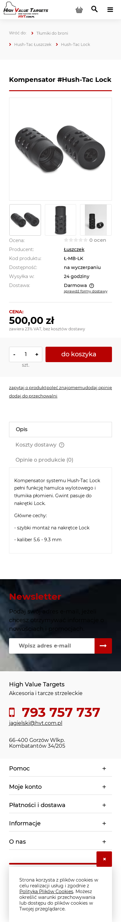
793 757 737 (59, 712)
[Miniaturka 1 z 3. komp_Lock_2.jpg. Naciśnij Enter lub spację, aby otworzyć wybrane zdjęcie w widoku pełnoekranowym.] (25, 220)
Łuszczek (74, 249)
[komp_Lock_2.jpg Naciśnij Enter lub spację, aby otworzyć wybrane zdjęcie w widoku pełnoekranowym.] (60, 149)
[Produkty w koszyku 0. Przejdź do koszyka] (79, 9)
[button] (27, 387)
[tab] (60, 429)
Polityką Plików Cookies (46, 891)
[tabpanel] (60, 510)
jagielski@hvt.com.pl (35, 723)
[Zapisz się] (103, 646)
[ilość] (25, 354)
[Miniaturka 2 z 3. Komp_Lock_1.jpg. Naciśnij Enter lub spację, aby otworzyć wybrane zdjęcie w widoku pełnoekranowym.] (60, 220)
